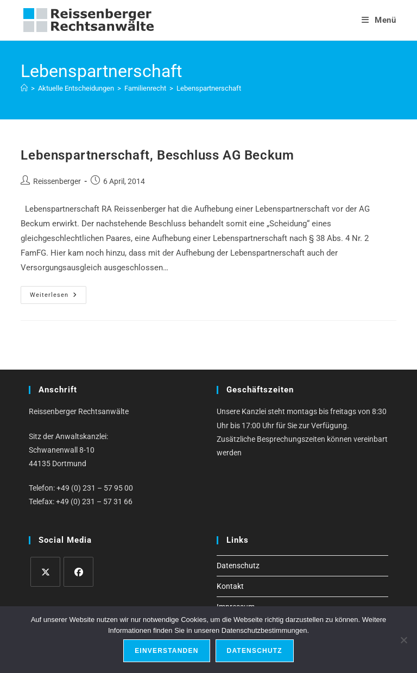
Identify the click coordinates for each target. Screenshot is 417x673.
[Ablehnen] (403, 639)
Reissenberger (57, 181)
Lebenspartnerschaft (208, 88)
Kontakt (230, 586)
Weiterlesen (58, 297)
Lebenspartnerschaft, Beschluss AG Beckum (157, 155)
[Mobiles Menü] (379, 20)
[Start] (24, 88)
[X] (45, 572)
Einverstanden (166, 651)
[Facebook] (78, 572)
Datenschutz (238, 565)
